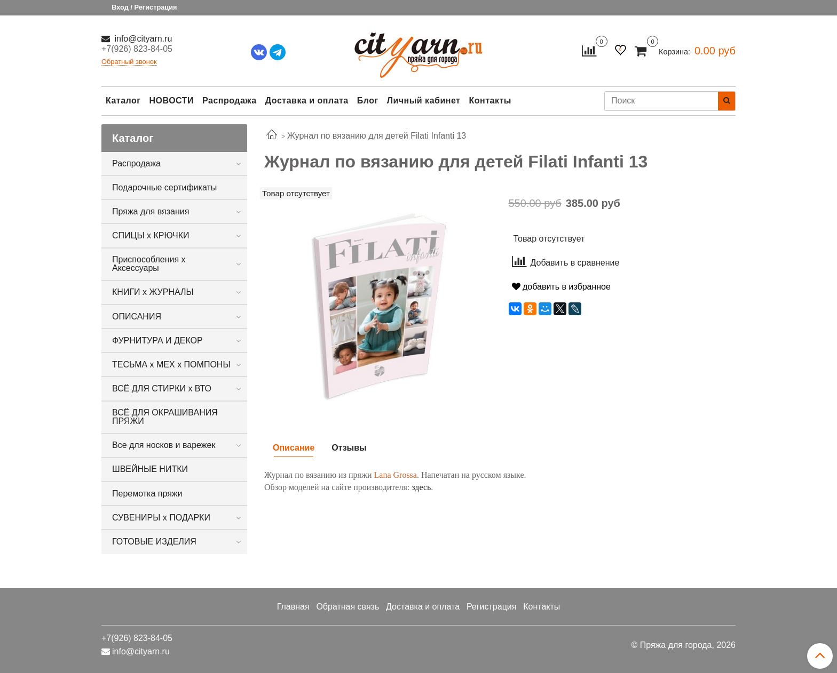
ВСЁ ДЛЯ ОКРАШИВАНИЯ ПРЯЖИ (165, 417)
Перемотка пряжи (147, 493)
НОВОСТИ (171, 100)
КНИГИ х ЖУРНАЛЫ (153, 292)
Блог (367, 100)
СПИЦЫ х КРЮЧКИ (150, 235)
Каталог (123, 100)
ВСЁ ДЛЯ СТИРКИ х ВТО (161, 388)
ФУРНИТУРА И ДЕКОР (157, 340)
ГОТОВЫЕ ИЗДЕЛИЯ (154, 541)
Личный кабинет (424, 100)
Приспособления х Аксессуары (149, 264)
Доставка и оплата (307, 100)
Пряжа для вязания (150, 211)
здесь (421, 487)
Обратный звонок (129, 62)
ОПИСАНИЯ (136, 316)
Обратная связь (347, 606)
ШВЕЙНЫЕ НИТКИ (150, 469)
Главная (293, 606)
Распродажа (229, 100)
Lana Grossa (395, 474)
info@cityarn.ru (142, 38)
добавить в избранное (561, 286)
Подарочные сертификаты (164, 187)
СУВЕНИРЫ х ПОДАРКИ (161, 517)
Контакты (490, 100)
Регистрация (492, 606)
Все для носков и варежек (163, 445)
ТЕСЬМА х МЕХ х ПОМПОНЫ (171, 364)
